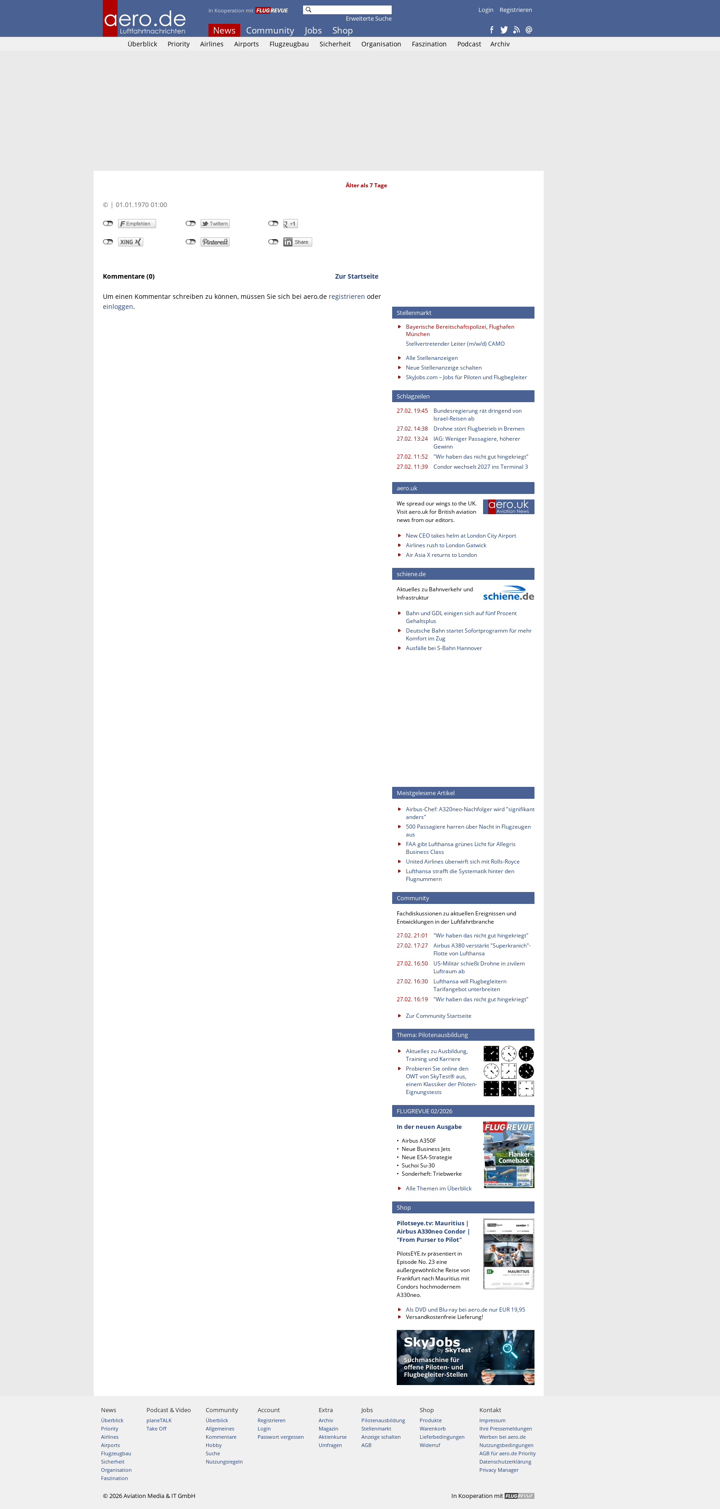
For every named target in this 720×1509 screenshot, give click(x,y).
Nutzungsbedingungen (506, 1445)
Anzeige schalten (381, 1436)
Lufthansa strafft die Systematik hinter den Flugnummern (460, 875)
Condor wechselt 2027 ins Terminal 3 (480, 467)
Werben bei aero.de (502, 1436)
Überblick (142, 43)
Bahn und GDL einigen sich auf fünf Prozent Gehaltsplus (461, 617)
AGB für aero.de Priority (507, 1453)
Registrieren (516, 10)
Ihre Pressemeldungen (505, 1428)
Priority (179, 43)
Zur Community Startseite (439, 1016)
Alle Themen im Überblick (439, 1188)
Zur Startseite (356, 276)
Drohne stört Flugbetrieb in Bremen (478, 428)
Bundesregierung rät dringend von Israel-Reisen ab (477, 414)
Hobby (214, 1445)
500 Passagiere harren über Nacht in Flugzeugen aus (468, 830)
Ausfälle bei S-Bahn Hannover (444, 648)
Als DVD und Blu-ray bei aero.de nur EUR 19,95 (465, 1309)
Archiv (500, 43)
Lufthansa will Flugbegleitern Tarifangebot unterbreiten (469, 985)
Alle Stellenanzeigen (432, 358)
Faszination (429, 43)
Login (486, 10)
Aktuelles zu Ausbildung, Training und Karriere (437, 1055)
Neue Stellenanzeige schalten (444, 367)
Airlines (212, 43)
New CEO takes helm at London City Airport (461, 535)
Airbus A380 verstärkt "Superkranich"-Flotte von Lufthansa (482, 949)
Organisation (381, 43)
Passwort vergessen (281, 1436)
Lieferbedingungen (442, 1436)
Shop (342, 30)
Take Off (156, 1428)
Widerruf (430, 1445)
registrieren (347, 296)
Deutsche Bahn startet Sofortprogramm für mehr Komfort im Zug (469, 634)
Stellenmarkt (376, 1428)
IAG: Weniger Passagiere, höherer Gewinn (476, 442)
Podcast (469, 43)
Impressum (492, 1420)
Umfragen (330, 1445)
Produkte (431, 1420)
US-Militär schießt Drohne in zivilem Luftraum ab (479, 967)
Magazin (328, 1428)
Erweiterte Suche (369, 18)
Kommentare (221, 1436)
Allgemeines (220, 1428)
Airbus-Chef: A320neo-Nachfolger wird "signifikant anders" (470, 813)
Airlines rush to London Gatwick (446, 545)
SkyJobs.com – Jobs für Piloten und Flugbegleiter (466, 377)
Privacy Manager (498, 1469)
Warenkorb (433, 1428)
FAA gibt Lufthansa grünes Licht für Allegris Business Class (461, 848)
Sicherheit (335, 43)
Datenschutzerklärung (505, 1461)
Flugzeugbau (289, 43)
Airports (246, 43)
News (224, 30)
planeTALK (159, 1420)
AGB (366, 1445)
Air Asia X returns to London (441, 555)
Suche (213, 1453)
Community (270, 30)
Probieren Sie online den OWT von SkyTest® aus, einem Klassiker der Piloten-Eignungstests (441, 1080)
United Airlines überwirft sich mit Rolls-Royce (463, 861)
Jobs (313, 30)
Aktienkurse (333, 1436)
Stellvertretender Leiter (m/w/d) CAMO (455, 344)
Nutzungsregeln (224, 1461)
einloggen (118, 306)
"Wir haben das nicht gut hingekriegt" (481, 456)
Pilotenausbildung (383, 1420)
